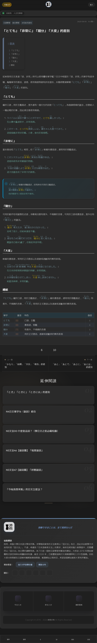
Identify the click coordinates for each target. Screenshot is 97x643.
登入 (91, 4)
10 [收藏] (54, 350)
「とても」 (15, 50)
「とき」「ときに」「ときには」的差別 (28, 392)
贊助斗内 (42, 564)
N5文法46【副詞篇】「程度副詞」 (25, 450)
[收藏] (57, 639)
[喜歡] (40, 639)
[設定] (89, 639)
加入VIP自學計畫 (25, 564)
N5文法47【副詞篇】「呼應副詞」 (25, 470)
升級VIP (7, 4)
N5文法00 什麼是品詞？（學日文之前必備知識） (32, 431)
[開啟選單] (8, 639)
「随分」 (14, 57)
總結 (13, 65)
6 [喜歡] (41, 350)
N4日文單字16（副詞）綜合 (21, 411)
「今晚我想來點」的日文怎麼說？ (24, 490)
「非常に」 (15, 53)
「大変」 (14, 61)
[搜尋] (24, 639)
